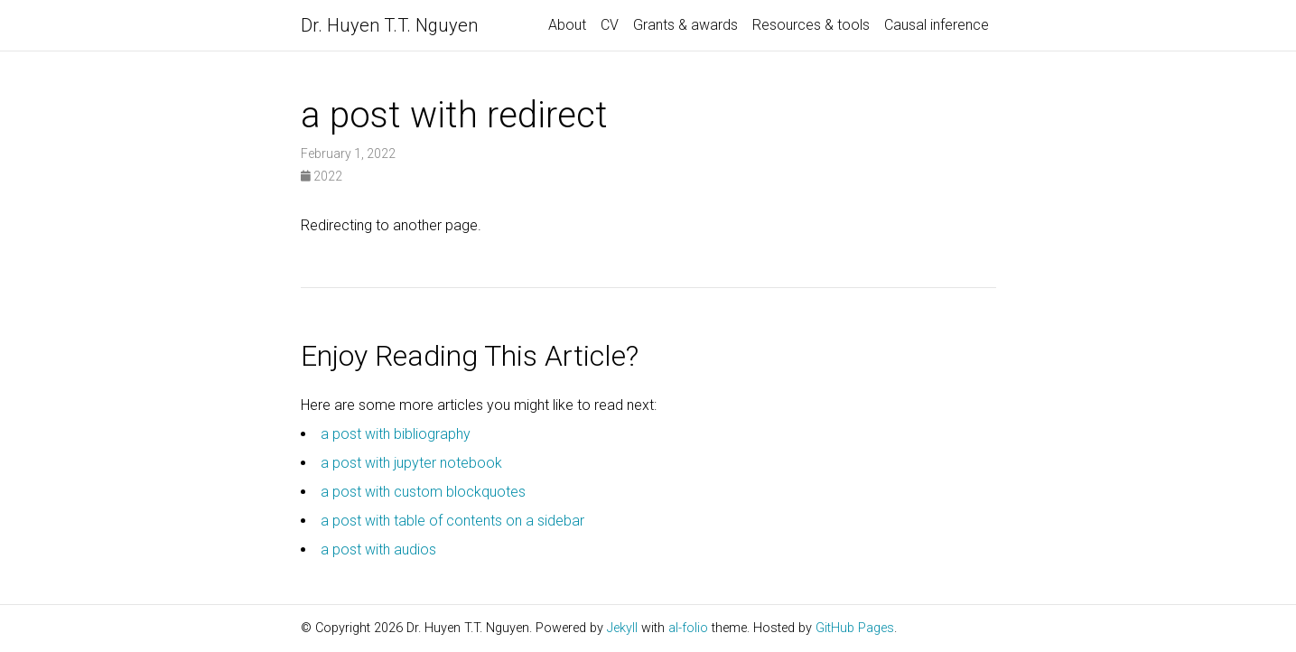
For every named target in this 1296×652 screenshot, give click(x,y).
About (567, 24)
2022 (321, 176)
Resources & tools (811, 24)
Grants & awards (685, 24)
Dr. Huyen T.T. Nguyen (389, 25)
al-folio (688, 628)
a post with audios (378, 549)
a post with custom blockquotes (423, 491)
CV (610, 24)
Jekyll (622, 628)
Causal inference (936, 24)
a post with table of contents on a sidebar (452, 520)
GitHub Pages (855, 628)
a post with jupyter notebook (411, 462)
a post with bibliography (396, 433)
